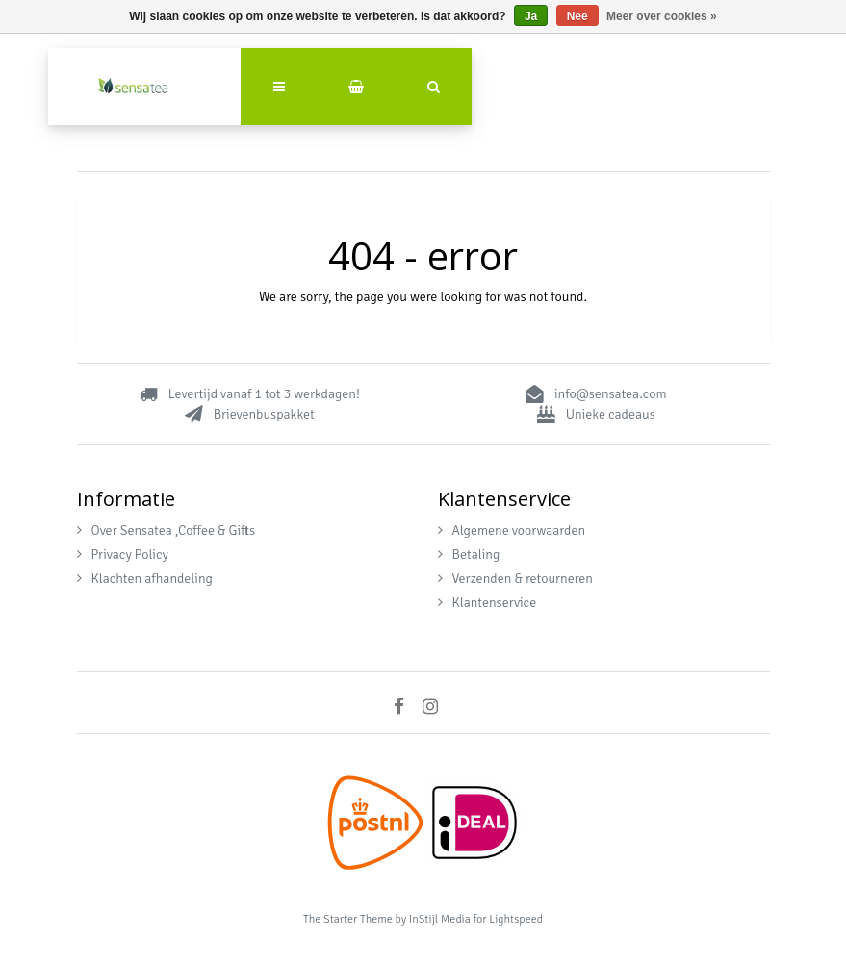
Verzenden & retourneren (515, 579)
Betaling (469, 554)
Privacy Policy (122, 554)
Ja (531, 16)
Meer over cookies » (661, 16)
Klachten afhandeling (145, 579)
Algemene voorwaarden (512, 530)
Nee (577, 16)
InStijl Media (440, 919)
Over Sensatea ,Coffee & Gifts (166, 530)
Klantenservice (487, 603)
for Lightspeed (508, 919)
